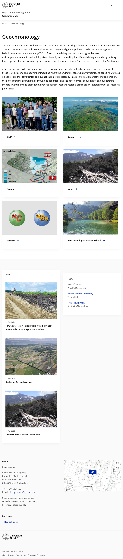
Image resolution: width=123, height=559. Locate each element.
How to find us (11, 521)
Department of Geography (16, 12)
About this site (8, 555)
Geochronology (10, 16)
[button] (117, 463)
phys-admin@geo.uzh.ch (23, 492)
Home (4, 23)
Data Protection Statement (35, 555)
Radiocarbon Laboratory (81, 293)
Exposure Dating (77, 302)
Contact (19, 555)
